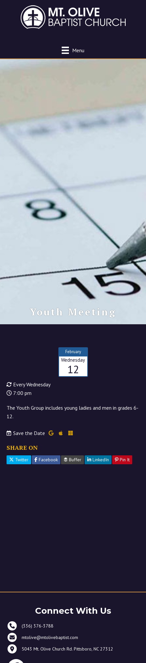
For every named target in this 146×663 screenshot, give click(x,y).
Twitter (19, 460)
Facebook (46, 460)
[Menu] (73, 50)
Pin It (122, 460)
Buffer (72, 460)
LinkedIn (98, 460)
